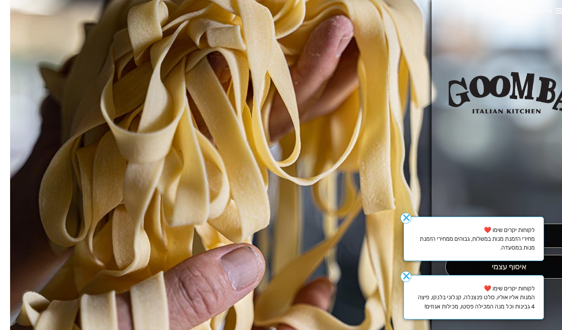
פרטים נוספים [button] (526, 10)
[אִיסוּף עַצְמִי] (498, 267)
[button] (499, 199)
